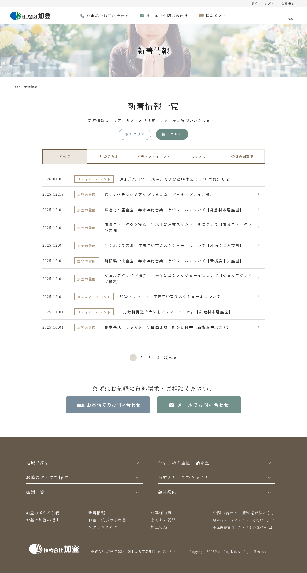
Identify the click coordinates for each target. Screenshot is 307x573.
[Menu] (293, 15)
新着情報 (96, 513)
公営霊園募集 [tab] (242, 156)
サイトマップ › (262, 3)
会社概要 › (289, 3)
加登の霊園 (86, 194)
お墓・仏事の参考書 (107, 520)
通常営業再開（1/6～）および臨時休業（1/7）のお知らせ (174, 179)
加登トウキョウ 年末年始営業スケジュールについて (170, 296)
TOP (16, 86)
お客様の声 (161, 513)
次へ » (170, 357)
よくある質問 (163, 520)
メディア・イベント (94, 179)
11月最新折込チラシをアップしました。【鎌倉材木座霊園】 (176, 312)
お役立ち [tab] (197, 156)
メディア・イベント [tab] (153, 156)
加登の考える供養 (43, 513)
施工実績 (159, 527)
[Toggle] (137, 462)
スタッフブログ (103, 527)
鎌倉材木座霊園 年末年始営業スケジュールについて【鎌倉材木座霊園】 (174, 209)
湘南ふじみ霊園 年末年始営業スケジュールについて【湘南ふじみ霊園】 (174, 245)
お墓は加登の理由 (43, 520)
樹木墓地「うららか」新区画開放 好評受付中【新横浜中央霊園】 (168, 327)
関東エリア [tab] (172, 134)
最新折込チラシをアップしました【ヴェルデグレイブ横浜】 (161, 194)
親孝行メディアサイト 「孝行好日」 (242, 520)
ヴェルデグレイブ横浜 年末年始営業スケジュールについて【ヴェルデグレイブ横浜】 (178, 279)
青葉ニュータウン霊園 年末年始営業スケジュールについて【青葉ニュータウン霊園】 (178, 227)
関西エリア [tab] (135, 134)
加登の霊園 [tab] (109, 156)
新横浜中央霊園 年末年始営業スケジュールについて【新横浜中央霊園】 (174, 261)
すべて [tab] (64, 156)
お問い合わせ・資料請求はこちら (244, 513)
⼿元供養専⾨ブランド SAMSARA (239, 527)
